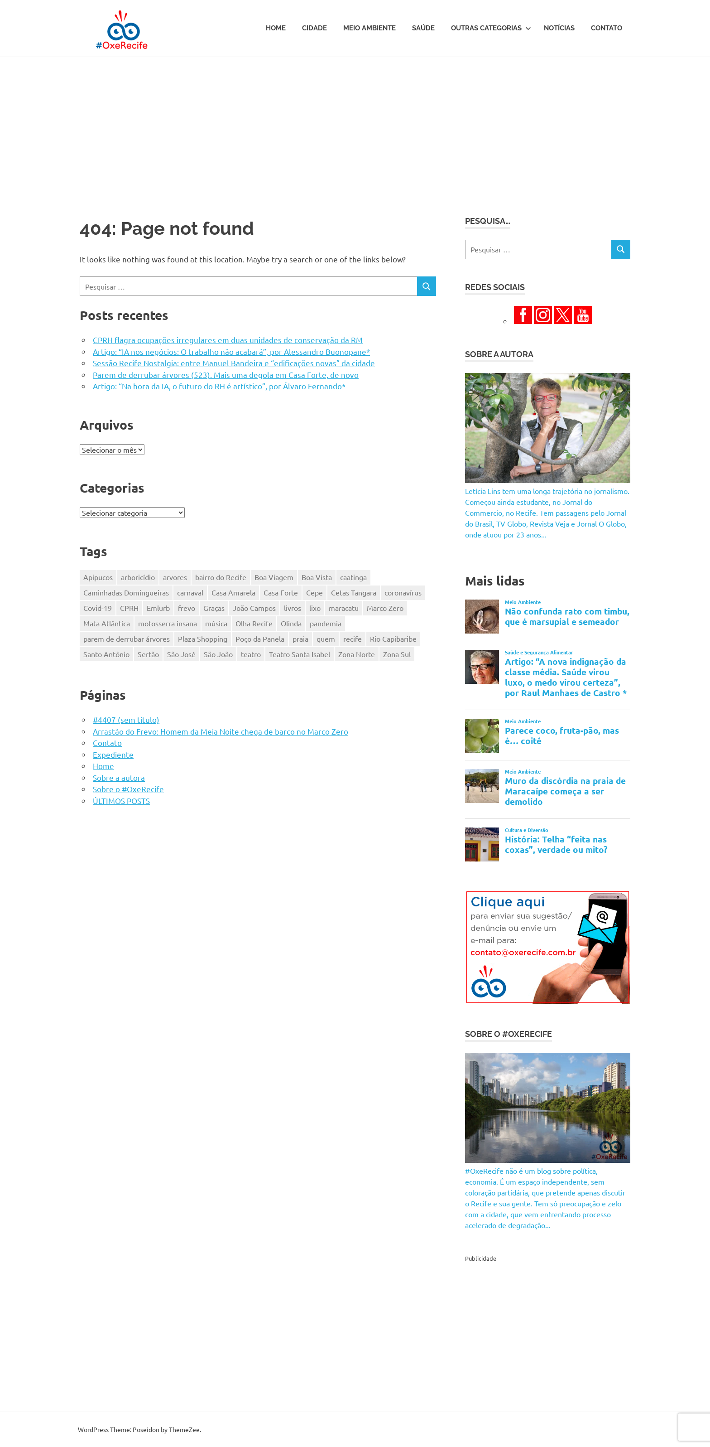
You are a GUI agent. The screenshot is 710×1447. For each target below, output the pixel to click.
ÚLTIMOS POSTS (121, 800)
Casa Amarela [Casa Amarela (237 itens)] (233, 592)
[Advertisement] (355, 125)
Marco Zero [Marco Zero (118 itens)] (385, 607)
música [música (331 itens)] (216, 623)
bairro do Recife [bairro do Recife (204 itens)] (220, 576)
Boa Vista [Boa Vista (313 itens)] (317, 576)
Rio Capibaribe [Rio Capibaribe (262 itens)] (393, 638)
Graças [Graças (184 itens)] (214, 607)
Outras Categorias (491, 28)
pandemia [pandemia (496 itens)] (325, 623)
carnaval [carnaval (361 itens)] (190, 592)
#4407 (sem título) (126, 719)
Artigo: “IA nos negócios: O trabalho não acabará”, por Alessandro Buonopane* (231, 351)
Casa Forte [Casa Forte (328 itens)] (281, 592)
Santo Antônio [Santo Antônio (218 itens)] (106, 653)
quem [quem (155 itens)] (326, 638)
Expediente (113, 754)
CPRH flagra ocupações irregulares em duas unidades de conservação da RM (228, 339)
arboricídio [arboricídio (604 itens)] (138, 576)
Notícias (559, 28)
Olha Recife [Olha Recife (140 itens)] (254, 623)
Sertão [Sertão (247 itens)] (148, 653)
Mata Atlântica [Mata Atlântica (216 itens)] (106, 623)
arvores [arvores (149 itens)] (175, 576)
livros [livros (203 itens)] (292, 607)
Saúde (423, 28)
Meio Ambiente (369, 28)
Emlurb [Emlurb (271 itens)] (158, 607)
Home (276, 28)
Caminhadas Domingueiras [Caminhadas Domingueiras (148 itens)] (126, 592)
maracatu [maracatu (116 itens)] (344, 607)
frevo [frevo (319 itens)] (186, 607)
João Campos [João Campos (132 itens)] (254, 607)
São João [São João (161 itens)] (218, 653)
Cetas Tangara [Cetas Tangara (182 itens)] (353, 592)
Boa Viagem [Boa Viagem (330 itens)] (273, 576)
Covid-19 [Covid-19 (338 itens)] (97, 607)
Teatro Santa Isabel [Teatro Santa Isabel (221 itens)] (299, 653)
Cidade (314, 28)
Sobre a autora (119, 777)
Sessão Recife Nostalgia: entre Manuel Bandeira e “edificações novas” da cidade (234, 363)
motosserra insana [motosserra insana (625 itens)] (167, 623)
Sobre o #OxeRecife (128, 789)
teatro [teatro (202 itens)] (251, 653)
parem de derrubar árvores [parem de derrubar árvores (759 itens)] (126, 638)
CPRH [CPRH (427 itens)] (129, 607)
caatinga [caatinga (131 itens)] (353, 576)
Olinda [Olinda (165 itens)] (291, 623)
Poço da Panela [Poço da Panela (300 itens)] (259, 638)
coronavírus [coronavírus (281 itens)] (403, 592)
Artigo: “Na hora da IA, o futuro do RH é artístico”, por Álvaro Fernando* (219, 386)
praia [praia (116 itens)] (300, 638)
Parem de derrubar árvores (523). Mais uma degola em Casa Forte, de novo (226, 374)
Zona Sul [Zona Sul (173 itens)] (397, 653)
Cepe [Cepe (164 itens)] (314, 592)
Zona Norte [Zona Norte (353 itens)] (356, 653)
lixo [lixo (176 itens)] (315, 607)
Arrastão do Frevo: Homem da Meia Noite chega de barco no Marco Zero (220, 731)
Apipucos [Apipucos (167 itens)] (98, 576)
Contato (606, 28)
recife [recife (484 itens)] (352, 638)
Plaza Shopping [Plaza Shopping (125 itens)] (202, 638)
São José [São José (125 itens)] (181, 653)
